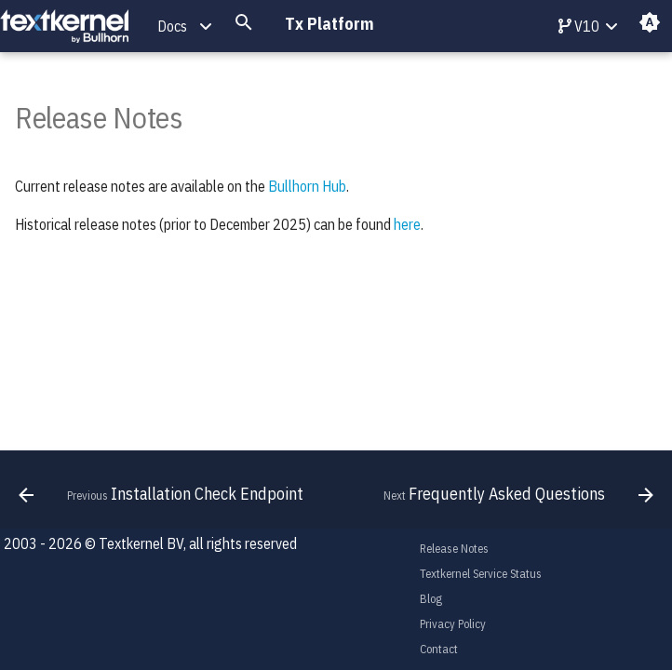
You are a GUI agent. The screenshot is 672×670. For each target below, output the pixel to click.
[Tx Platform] (64, 26)
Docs (172, 26)
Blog (431, 599)
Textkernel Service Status (481, 574)
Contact (439, 649)
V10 (578, 26)
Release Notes (454, 548)
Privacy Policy (453, 624)
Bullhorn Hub (307, 186)
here (407, 224)
